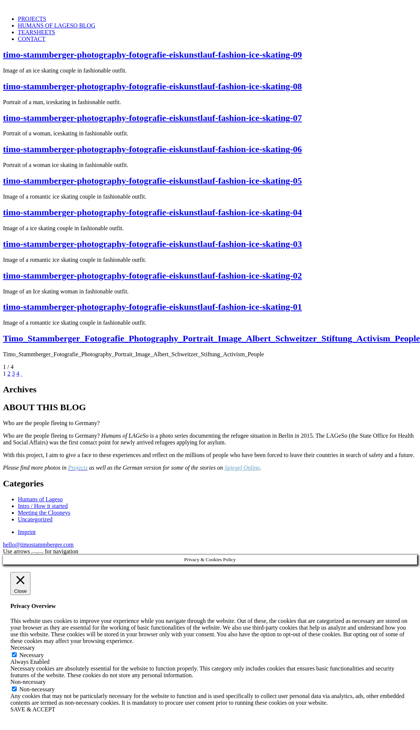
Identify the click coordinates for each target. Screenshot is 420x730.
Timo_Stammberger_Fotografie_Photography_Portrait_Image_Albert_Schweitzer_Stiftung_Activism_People (211, 338)
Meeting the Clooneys (44, 512)
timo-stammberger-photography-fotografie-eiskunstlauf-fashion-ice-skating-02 (152, 275)
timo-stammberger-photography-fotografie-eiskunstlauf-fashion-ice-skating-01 (152, 307)
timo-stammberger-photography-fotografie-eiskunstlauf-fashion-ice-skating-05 (152, 181)
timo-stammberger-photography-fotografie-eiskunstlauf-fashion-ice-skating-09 (152, 55)
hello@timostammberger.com (38, 544)
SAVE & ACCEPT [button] (32, 709)
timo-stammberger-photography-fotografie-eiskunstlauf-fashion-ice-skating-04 (152, 212)
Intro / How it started (43, 506)
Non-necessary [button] (28, 682)
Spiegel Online (242, 467)
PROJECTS (32, 19)
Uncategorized (35, 519)
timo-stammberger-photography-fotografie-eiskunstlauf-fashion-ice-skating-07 (152, 118)
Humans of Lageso (40, 499)
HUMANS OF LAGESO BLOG (56, 25)
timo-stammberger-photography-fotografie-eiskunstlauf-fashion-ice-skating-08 (152, 86)
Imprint (27, 532)
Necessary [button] (22, 647)
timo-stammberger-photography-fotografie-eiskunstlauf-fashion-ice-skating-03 (152, 244)
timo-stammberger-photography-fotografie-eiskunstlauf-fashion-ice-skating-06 (152, 149)
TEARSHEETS (36, 32)
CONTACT (31, 39)
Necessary (31, 655)
